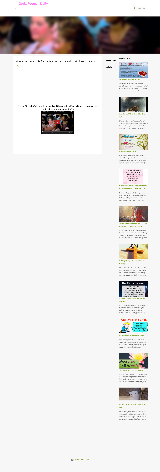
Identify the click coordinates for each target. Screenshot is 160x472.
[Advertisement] (56, 11)
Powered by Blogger (80, 460)
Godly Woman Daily (33, 3)
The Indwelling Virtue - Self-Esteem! (131, 370)
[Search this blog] (135, 8)
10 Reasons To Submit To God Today (131, 336)
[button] (17, 66)
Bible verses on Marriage (127, 151)
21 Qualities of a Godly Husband (130, 79)
